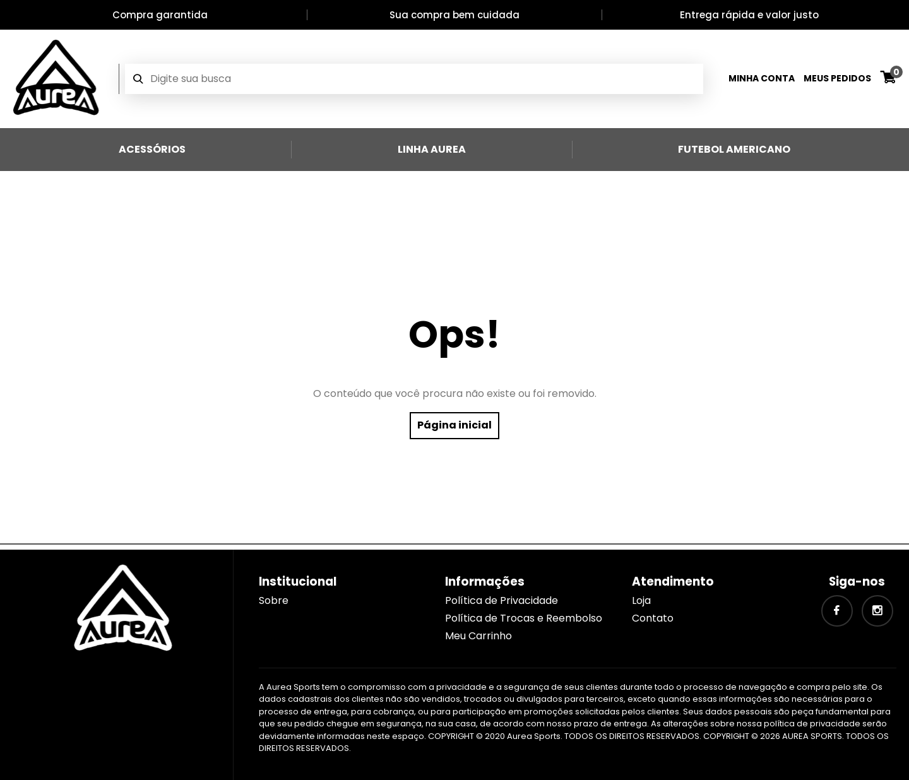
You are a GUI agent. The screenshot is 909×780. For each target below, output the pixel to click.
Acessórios (152, 149)
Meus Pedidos (837, 78)
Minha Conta (761, 78)
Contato (653, 618)
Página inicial (454, 425)
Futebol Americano (734, 149)
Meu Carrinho (478, 636)
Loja (641, 600)
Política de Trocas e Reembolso (523, 618)
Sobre (273, 600)
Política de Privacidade (501, 600)
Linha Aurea (432, 149)
